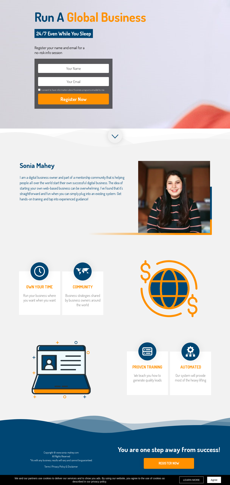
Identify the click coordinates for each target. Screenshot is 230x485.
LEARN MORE (191, 480)
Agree (214, 480)
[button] (169, 463)
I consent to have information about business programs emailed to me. (73, 90)
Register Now (73, 99)
